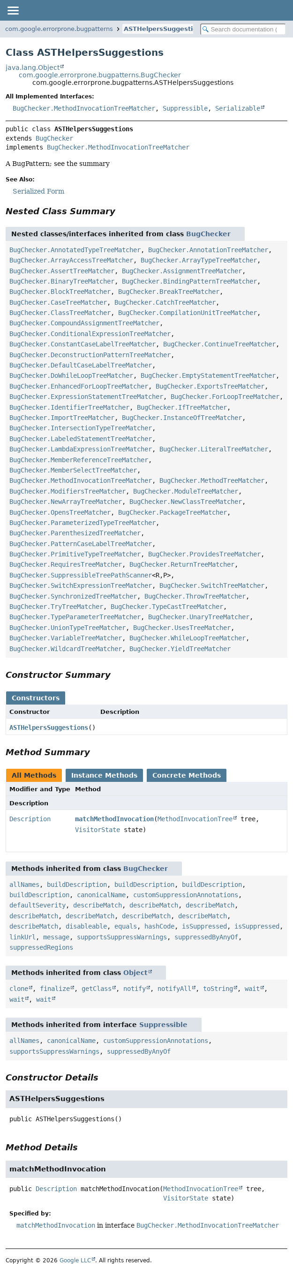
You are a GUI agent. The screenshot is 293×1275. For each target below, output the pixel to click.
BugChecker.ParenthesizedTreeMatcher (75, 533)
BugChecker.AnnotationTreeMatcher (208, 250)
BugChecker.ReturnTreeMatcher (181, 564)
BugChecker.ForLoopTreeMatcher (225, 396)
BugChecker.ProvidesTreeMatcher (204, 554)
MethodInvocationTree (195, 819)
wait (252, 988)
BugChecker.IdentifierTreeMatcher (69, 407)
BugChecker (54, 138)
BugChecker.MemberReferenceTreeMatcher (78, 460)
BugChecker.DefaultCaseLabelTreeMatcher (80, 365)
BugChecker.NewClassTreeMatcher (185, 501)
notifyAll (174, 988)
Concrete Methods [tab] (186, 775)
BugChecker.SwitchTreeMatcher (211, 585)
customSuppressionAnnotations (185, 895)
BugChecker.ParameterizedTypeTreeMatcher (82, 522)
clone (18, 988)
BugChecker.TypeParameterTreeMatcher (75, 617)
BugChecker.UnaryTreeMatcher (198, 617)
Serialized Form (38, 191)
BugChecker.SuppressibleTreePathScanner (80, 575)
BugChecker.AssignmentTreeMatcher (182, 271)
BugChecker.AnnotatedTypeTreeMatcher (75, 250)
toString (218, 988)
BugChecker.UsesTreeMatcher (182, 627)
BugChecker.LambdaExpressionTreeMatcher (80, 449)
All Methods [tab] (34, 775)
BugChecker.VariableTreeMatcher (65, 638)
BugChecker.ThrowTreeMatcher (195, 596)
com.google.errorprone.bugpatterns (59, 28)
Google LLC (75, 1260)
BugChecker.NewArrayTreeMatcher (65, 501)
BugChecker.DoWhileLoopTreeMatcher (71, 375)
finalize (55, 988)
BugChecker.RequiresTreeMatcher (65, 564)
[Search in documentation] (243, 29)
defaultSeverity (37, 905)
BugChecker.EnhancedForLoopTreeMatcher (78, 386)
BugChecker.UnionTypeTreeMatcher (67, 627)
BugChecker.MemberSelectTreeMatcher (73, 470)
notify (134, 988)
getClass (97, 988)
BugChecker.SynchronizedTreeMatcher (73, 596)
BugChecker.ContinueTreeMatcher (219, 344)
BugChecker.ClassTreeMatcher (60, 312)
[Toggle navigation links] (13, 10)
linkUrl (22, 937)
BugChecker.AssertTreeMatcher (61, 271)
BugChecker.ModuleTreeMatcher (185, 491)
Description (30, 819)
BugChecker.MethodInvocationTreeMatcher (84, 108)
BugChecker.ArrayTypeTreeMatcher (199, 260)
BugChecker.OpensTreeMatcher (60, 512)
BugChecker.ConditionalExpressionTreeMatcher (90, 334)
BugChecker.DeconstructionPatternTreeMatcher (90, 355)
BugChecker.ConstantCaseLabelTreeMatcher (82, 344)
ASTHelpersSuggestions (164, 28)
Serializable (237, 108)
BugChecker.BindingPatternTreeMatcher (189, 281)
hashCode (159, 926)
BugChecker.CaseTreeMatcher (58, 302)
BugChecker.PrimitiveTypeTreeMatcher (75, 554)
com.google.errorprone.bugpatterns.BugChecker (100, 75)
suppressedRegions (41, 947)
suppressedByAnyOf (206, 937)
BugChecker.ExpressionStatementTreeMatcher (86, 396)
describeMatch (97, 905)
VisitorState (97, 829)
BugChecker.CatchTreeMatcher (165, 302)
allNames (24, 884)
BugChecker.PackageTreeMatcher (172, 512)
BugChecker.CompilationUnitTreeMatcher (187, 312)
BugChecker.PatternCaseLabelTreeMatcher (80, 544)
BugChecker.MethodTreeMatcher (211, 480)
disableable (86, 926)
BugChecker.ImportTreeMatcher (61, 417)
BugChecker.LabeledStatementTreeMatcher (80, 438)
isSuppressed (204, 926)
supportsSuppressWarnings (122, 937)
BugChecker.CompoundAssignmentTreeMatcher (84, 323)
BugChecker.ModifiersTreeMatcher (67, 491)
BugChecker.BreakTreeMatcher (168, 291)
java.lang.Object (33, 67)
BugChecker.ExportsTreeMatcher (210, 386)
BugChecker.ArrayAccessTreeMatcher (71, 260)
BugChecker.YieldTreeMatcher (180, 648)
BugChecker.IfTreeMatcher (182, 407)
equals (125, 926)
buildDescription (77, 884)
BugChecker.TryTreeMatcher (56, 606)
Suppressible (185, 108)
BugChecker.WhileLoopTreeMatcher (187, 638)
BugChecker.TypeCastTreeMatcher (167, 606)
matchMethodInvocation (114, 819)
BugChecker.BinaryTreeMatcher (61, 281)
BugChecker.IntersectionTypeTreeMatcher (80, 428)
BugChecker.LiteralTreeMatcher (213, 449)
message (56, 937)
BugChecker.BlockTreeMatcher (60, 291)
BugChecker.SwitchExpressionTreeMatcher (80, 585)
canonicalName (101, 895)
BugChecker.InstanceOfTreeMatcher (182, 417)
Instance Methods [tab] (104, 775)
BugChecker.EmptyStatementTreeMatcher (208, 375)
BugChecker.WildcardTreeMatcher (65, 648)
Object (135, 972)
